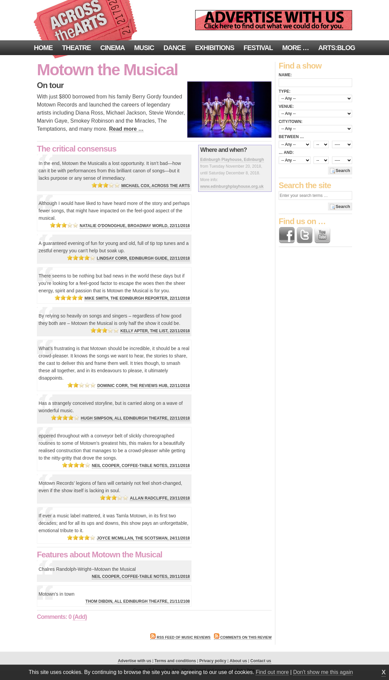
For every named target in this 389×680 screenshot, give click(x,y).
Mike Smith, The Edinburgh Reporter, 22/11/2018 (137, 298)
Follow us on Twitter (304, 235)
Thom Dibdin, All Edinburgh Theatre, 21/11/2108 (138, 601)
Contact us (261, 660)
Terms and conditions (175, 660)
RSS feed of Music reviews (180, 637)
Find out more (272, 672)
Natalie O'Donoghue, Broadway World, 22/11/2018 (135, 225)
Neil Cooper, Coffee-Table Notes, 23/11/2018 (141, 465)
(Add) (80, 616)
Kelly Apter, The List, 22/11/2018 (155, 331)
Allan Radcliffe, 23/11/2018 (160, 498)
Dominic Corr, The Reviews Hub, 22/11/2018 (143, 385)
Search (343, 170)
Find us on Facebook (287, 235)
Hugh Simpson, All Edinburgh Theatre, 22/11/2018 (135, 418)
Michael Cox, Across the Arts (155, 185)
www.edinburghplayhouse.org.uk (232, 186)
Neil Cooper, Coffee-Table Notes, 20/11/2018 (141, 576)
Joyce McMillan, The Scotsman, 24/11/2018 (143, 538)
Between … (291, 136)
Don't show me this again (323, 672)
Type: (284, 91)
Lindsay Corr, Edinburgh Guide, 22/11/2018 (143, 258)
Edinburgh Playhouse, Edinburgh (232, 159)
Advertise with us (134, 660)
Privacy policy (212, 660)
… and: (286, 152)
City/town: (290, 121)
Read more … (126, 129)
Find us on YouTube (322, 235)
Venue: (286, 106)
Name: (285, 75)
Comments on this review (243, 637)
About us (238, 660)
